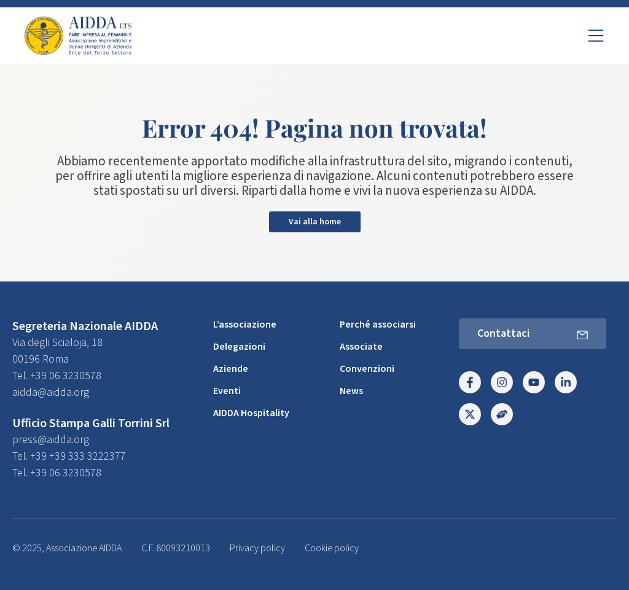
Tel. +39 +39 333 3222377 (69, 456)
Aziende (230, 369)
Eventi (227, 391)
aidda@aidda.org (50, 392)
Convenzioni (367, 369)
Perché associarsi (378, 324)
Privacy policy (257, 548)
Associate (361, 346)
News (351, 391)
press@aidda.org (50, 439)
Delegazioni (239, 346)
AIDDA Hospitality (251, 413)
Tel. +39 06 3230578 (56, 376)
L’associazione (244, 324)
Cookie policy (332, 548)
